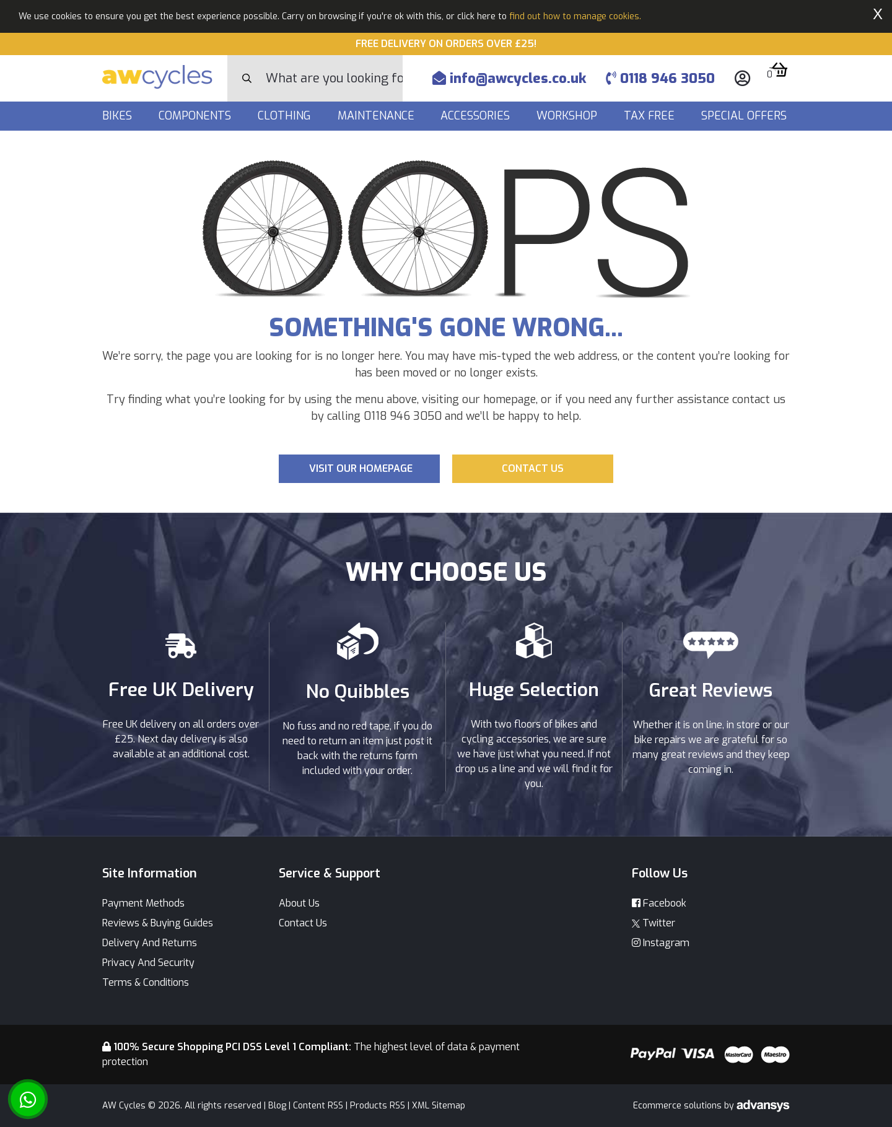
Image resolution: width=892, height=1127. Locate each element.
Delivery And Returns (149, 942)
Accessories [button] (476, 115)
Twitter (653, 922)
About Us (299, 903)
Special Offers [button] (745, 115)
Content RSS (318, 1106)
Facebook (659, 903)
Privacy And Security (148, 962)
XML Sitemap (438, 1106)
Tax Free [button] (651, 115)
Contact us (533, 468)
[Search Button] (246, 78)
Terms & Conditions (145, 982)
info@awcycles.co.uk (509, 78)
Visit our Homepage (361, 468)
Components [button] (196, 115)
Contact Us (303, 922)
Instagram (660, 942)
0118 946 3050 (660, 78)
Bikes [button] (118, 115)
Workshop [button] (568, 115)
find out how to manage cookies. (575, 16)
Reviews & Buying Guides (157, 922)
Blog (277, 1106)
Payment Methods (143, 903)
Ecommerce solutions (678, 1106)
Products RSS (377, 1106)
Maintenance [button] (378, 115)
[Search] (334, 78)
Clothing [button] (286, 115)
